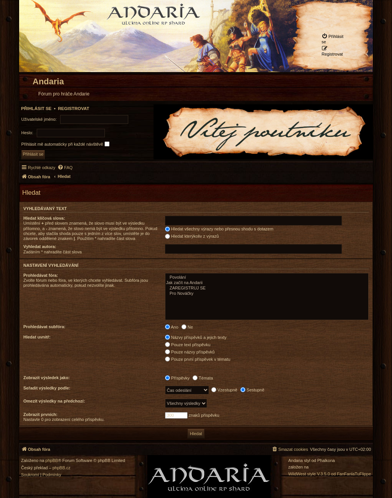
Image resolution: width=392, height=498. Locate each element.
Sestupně (252, 390)
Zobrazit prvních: (40, 414)
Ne (187, 327)
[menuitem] (334, 38)
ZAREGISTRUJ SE (266, 288)
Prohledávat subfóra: (44, 326)
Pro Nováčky (266, 293)
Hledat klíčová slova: (44, 218)
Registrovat (73, 108)
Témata (203, 378)
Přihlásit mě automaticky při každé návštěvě (65, 143)
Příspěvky (177, 378)
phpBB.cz (61, 468)
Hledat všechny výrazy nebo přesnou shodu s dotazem (219, 229)
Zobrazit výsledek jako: (46, 377)
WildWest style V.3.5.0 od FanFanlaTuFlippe (329, 474)
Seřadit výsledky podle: (46, 388)
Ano (171, 327)
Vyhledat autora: (39, 246)
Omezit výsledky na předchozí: (54, 401)
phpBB (52, 460)
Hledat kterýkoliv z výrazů (192, 236)
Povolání (266, 277)
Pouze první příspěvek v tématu (197, 359)
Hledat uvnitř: (37, 337)
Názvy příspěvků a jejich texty (196, 337)
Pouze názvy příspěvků (190, 352)
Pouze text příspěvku (188, 344)
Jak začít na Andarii (266, 283)
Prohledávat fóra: (40, 275)
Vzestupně (224, 390)
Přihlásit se (36, 108)
